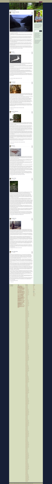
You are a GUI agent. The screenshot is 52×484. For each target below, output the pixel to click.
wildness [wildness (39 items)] (19, 306)
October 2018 (26, 369)
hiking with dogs (14, 174)
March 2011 (26, 452)
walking (23, 107)
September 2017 (26, 381)
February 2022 (26, 333)
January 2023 (26, 323)
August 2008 (26, 480)
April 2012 (26, 440)
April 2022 (26, 331)
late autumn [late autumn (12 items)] (20, 293)
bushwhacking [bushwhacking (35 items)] (21, 288)
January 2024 (26, 312)
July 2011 (26, 448)
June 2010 (26, 460)
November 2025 (26, 292)
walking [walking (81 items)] (19, 304)
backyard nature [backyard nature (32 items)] (20, 287)
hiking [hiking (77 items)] (23, 291)
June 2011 (26, 449)
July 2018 (26, 372)
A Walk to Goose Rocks (37, 34)
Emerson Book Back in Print (37, 37)
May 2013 (26, 428)
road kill (21, 78)
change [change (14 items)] (18, 289)
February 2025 (26, 300)
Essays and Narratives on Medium (38, 40)
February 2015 (26, 409)
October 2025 (26, 293)
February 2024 (26, 311)
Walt (10, 13)
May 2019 (26, 363)
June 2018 (26, 373)
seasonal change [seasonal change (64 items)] (21, 298)
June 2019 (26, 362)
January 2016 (26, 399)
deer (12, 78)
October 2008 (26, 478)
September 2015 (26, 403)
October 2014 (26, 413)
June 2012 (26, 438)
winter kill (24, 174)
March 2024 (26, 310)
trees (21, 247)
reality (22, 214)
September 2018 (26, 370)
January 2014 (26, 421)
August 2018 (26, 371)
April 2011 (26, 451)
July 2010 (26, 459)
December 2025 (26, 291)
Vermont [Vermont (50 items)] (21, 303)
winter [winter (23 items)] (22, 306)
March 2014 (26, 419)
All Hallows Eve (13, 218)
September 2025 (26, 294)
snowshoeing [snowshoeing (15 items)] (22, 299)
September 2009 (26, 468)
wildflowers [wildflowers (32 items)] (19, 305)
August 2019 (26, 360)
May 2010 (26, 461)
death (11, 78)
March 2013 (26, 430)
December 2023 (26, 313)
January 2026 (26, 290)
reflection (15, 280)
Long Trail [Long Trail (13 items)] (22, 293)
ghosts (13, 247)
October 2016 (26, 391)
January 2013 (26, 432)
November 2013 (26, 423)
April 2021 (26, 342)
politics (18, 214)
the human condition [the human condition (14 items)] (22, 301)
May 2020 (26, 352)
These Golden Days (14, 251)
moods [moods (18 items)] (19, 294)
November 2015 (26, 401)
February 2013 (26, 431)
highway (16, 78)
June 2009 (26, 471)
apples (11, 107)
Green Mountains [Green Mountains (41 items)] (20, 291)
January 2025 (26, 301)
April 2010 (26, 462)
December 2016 (26, 389)
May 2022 (26, 330)
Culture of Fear (13, 178)
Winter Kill (12, 145)
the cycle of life (19, 247)
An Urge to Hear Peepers (37, 36)
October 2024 (26, 304)
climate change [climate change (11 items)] (23, 289)
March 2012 (26, 441)
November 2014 (26, 412)
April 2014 (26, 418)
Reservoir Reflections (14, 111)
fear (14, 214)
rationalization (20, 214)
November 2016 (26, 390)
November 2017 (26, 379)
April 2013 (26, 429)
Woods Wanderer (14, 0)
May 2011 (26, 450)
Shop (33, 290)
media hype (16, 214)
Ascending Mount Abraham (37, 33)
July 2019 (26, 361)
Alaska (11, 214)
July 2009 (26, 470)
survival (22, 174)
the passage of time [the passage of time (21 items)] (20, 302)
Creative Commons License (30, 483)
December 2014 (26, 411)
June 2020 (26, 351)
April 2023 (26, 320)
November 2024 (26, 303)
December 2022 (26, 324)
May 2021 (26, 341)
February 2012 (26, 442)
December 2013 (26, 422)
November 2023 (26, 314)
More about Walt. (37, 27)
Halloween (14, 78)
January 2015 (26, 410)
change (11, 280)
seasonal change (19, 174)
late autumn (19, 78)
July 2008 (26, 481)
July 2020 (26, 350)
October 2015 (26, 402)
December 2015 (26, 400)
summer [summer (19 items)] (23, 300)
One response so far (12, 143)
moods (16, 174)
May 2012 (26, 439)
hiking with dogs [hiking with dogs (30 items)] (20, 292)
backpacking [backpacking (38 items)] (20, 286)
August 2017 (26, 382)
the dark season (20, 107)
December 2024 (26, 302)
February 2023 (26, 322)
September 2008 (26, 479)
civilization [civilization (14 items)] (20, 289)
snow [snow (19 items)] (20, 299)
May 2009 (26, 472)
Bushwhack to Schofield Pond (37, 35)
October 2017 (26, 380)
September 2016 (26, 392)
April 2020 (26, 353)
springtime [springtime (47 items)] (20, 300)
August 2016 (26, 393)
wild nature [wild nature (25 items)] (23, 305)
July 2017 (26, 383)
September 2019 (26, 359)
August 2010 (26, 458)
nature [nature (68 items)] (21, 295)
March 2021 (26, 343)
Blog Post (14, 112)
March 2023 (26, 321)
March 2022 (26, 332)
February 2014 (26, 420)
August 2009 (26, 469)
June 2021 (26, 340)
